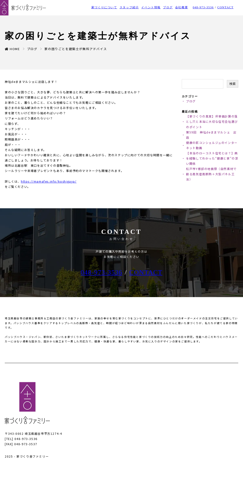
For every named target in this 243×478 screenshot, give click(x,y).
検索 (232, 83)
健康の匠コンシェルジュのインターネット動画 (212, 145)
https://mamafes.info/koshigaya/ (49, 181)
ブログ (168, 7)
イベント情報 (151, 7)
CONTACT (225, 7)
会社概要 (181, 7)
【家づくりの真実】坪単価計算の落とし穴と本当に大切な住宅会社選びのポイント (212, 121)
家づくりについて (104, 7)
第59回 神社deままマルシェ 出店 (211, 135)
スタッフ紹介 (129, 7)
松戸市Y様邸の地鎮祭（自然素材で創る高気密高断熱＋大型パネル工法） (211, 174)
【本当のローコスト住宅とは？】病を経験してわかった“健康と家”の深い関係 (212, 158)
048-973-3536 (203, 7)
